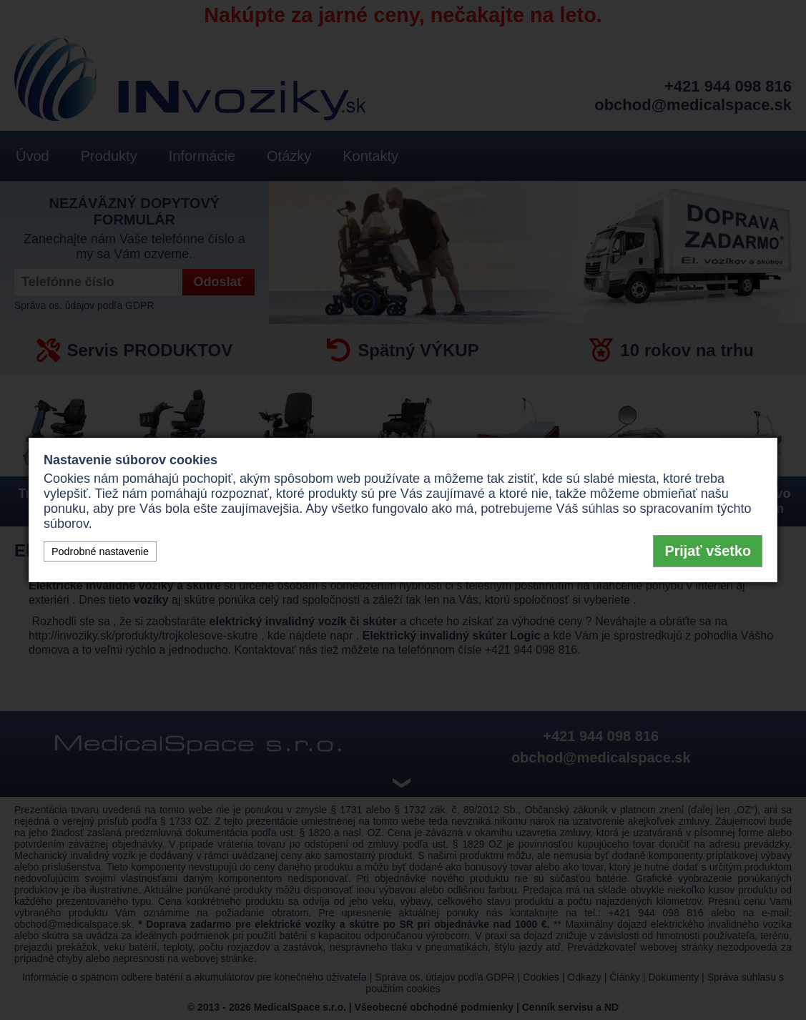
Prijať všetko (707, 551)
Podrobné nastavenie (100, 551)
